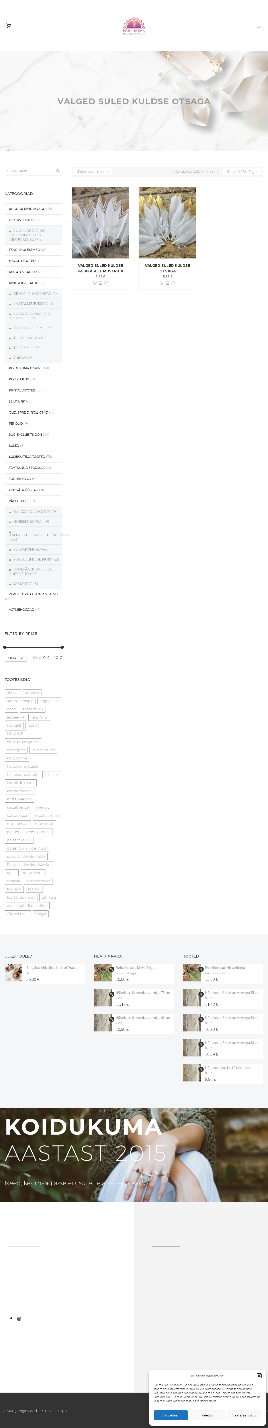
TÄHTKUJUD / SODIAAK (27, 468)
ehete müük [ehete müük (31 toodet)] (32, 709)
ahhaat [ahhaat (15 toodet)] (13, 693)
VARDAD (20, 357)
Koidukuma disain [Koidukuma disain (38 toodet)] (22, 775)
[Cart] (9, 26)
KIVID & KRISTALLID (23, 283)
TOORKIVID (23, 347)
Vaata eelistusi (244, 1415)
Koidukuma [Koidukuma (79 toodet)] (17, 758)
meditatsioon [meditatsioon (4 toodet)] (46, 815)
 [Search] (58, 171)
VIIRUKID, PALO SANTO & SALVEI (33, 594)
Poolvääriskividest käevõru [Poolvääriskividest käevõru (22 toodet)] (29, 865)
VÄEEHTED (17, 501)
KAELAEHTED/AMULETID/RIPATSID (39, 535)
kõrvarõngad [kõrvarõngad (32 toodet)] (18, 815)
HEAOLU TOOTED (22, 261)
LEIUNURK (17, 401)
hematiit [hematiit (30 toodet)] (14, 725)
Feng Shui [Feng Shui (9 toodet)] (39, 717)
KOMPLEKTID (19, 379)
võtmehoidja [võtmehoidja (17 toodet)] (18, 914)
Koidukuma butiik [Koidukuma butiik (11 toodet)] (22, 766)
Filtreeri (15, 658)
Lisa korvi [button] (95, 283)
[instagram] (19, 1319)
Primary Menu (259, 26)
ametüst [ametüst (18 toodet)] (32, 693)
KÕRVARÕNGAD (27, 549)
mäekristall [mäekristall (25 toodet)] (44, 824)
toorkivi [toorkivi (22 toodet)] (34, 889)
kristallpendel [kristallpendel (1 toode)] (18, 807)
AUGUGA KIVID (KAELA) (27, 209)
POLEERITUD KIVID (29, 328)
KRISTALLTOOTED (22, 390)
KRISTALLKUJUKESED (31, 303)
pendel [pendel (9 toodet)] (13, 832)
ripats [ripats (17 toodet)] (11, 873)
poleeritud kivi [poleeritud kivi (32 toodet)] (19, 840)
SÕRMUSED (23, 583)
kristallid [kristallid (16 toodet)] (52, 775)
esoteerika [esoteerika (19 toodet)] (15, 717)
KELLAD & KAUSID (23, 272)
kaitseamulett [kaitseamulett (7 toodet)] (43, 750)
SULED (14, 445)
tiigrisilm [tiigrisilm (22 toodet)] (14, 889)
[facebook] (11, 1319)
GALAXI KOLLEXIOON (32, 511)
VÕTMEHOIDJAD (21, 609)
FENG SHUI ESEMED (24, 250)
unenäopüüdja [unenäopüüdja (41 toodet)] (19, 906)
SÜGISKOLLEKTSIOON (25, 434)
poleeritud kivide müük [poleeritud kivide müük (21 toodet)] (27, 848)
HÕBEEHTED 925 (27, 521)
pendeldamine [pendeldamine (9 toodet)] (38, 832)
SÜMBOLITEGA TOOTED (27, 457)
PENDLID (16, 423)
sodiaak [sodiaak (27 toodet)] (13, 881)
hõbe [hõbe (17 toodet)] (32, 725)
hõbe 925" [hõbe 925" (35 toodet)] (15, 734)
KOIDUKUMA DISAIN (25, 368)
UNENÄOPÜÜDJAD (23, 490)
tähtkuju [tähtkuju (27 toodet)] (49, 897)
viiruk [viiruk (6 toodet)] (42, 906)
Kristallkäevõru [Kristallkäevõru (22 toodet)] (19, 799)
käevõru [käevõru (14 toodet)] (43, 807)
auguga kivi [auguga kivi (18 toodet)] (49, 701)
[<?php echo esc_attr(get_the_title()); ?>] (100, 283)
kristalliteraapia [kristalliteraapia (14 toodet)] (20, 791)
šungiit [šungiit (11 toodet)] (40, 914)
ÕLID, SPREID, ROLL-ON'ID (28, 412)
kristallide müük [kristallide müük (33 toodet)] (20, 783)
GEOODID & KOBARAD (32, 293)
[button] (259, 1376)
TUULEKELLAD (20, 479)
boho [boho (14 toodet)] (11, 709)
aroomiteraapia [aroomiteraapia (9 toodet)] (20, 701)
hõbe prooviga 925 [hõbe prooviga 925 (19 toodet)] (23, 742)
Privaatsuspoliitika (60, 1411)
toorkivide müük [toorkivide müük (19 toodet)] (21, 897)
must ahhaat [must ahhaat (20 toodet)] (18, 824)
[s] (33, 171)
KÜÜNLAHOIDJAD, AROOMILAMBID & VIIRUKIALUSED (27, 235)
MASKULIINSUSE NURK (32, 559)
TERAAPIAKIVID (26, 337)
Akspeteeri (170, 1415)
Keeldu (207, 1415)
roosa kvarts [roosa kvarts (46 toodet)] (33, 873)
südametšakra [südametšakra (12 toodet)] (38, 881)
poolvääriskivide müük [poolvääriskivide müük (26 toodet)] (26, 856)
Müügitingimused (22, 1411)
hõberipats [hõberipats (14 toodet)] (16, 750)
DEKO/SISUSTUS (21, 220)
